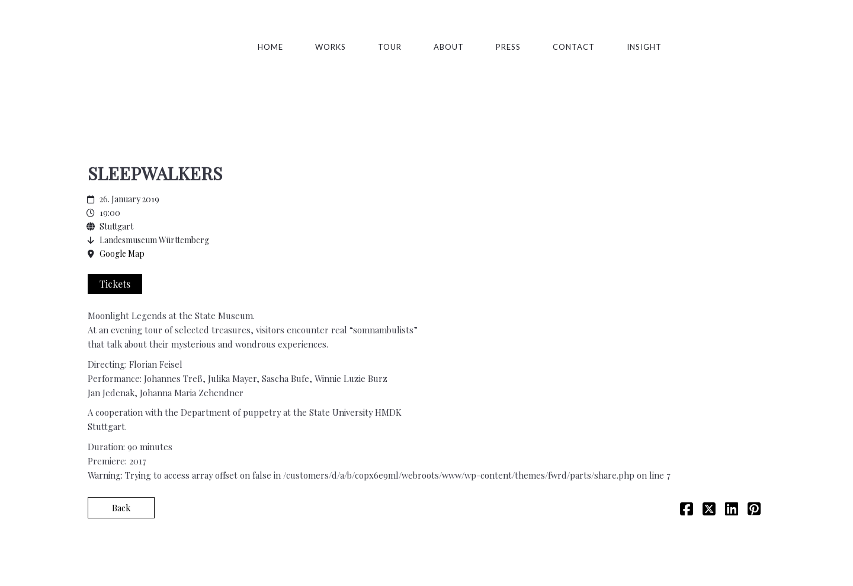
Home (270, 47)
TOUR (390, 47)
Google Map (122, 253)
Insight (644, 47)
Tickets (115, 284)
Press (508, 47)
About (449, 47)
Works (330, 47)
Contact (574, 47)
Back (121, 508)
